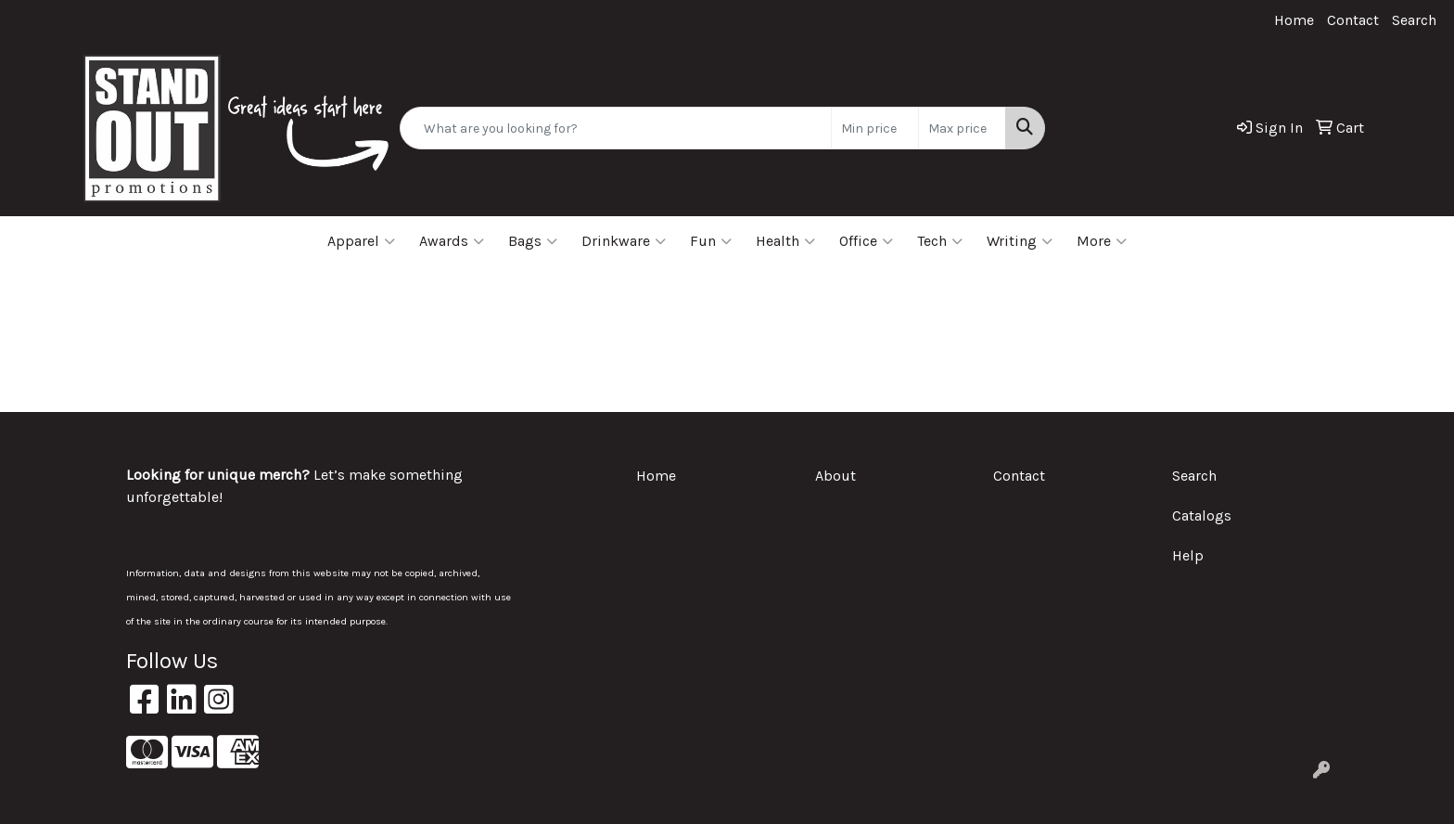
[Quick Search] (616, 128)
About (835, 475)
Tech (940, 241)
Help (1188, 555)
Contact (1353, 20)
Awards (451, 241)
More (1102, 241)
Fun (711, 241)
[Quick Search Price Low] (875, 128)
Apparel (361, 241)
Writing (1019, 241)
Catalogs (1201, 515)
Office (866, 241)
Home (1294, 20)
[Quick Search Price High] (962, 128)
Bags (532, 241)
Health (785, 241)
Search (1414, 20)
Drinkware (623, 241)
